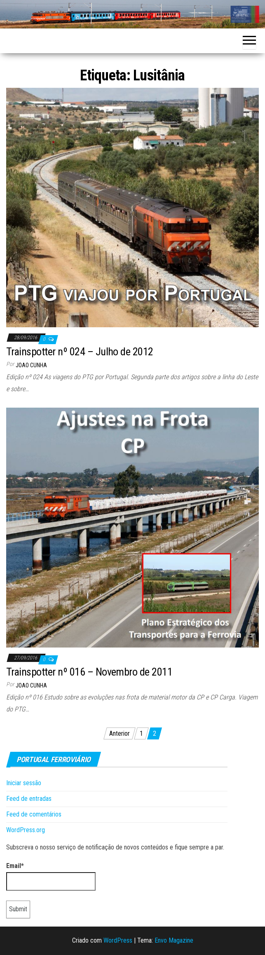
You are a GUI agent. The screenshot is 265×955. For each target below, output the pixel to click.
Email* (51, 876)
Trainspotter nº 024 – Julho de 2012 (79, 351)
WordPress (117, 940)
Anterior (119, 733)
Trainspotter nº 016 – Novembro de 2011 (89, 672)
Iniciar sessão (23, 783)
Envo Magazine (174, 940)
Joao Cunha (31, 365)
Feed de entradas (29, 798)
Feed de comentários (33, 814)
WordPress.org (25, 830)
